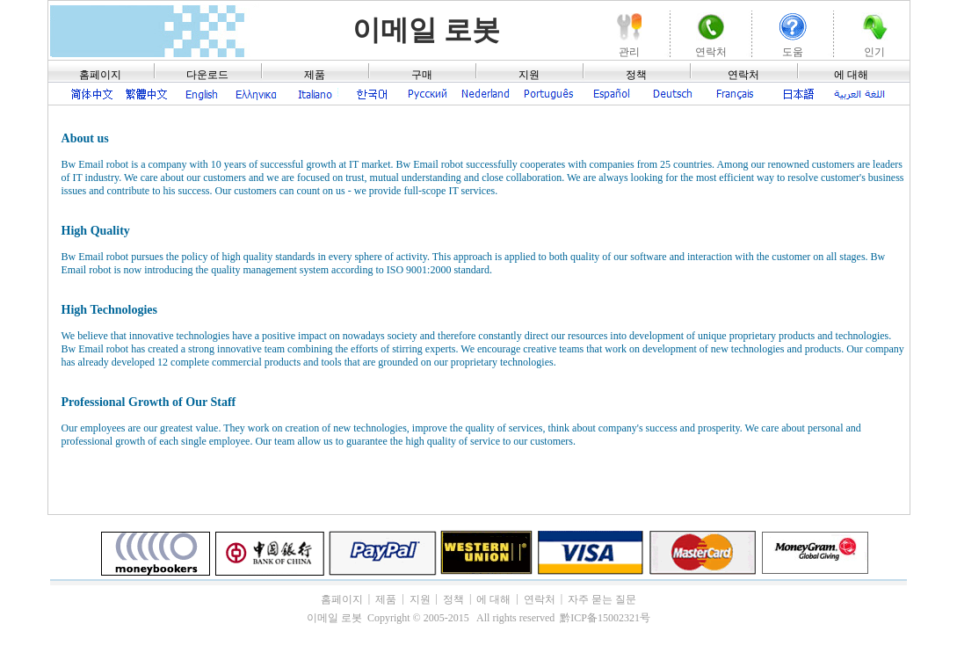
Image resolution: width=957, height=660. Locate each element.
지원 (529, 75)
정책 (636, 75)
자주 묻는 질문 (602, 599)
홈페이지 (100, 75)
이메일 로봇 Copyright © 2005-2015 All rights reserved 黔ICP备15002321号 (478, 618)
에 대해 (851, 75)
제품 (314, 75)
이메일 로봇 (426, 30)
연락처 (743, 75)
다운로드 (207, 75)
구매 (421, 75)
